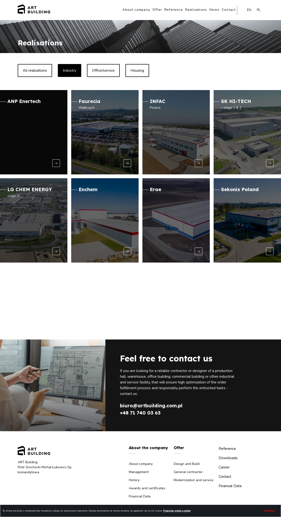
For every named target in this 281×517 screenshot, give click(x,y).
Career (224, 467)
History (134, 480)
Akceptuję (269, 510)
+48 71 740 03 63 (140, 413)
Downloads (228, 458)
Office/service (103, 70)
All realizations (35, 70)
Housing (137, 70)
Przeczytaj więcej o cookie (176, 510)
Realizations (196, 9)
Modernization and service (193, 480)
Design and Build (187, 464)
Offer (157, 9)
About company (136, 9)
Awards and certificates (147, 488)
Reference (173, 9)
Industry (69, 70)
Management (139, 472)
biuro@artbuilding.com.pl (151, 406)
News (214, 9)
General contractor (188, 472)
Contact (229, 9)
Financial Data (140, 496)
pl (258, 10)
